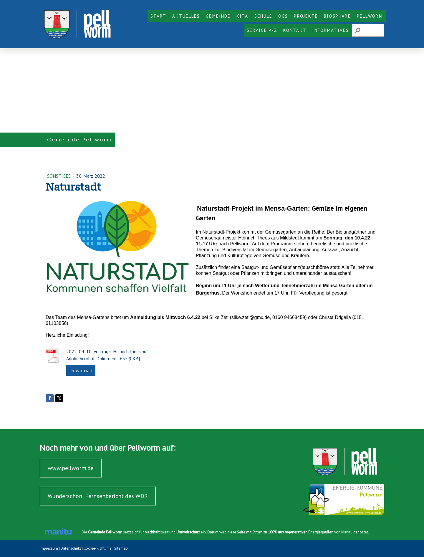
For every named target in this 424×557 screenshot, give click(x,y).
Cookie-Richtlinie (98, 548)
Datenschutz (71, 548)
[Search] (368, 30)
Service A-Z (262, 30)
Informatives (330, 30)
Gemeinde (218, 16)
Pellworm (370, 16)
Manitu (346, 532)
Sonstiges (59, 176)
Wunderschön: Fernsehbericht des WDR (98, 496)
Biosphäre (337, 16)
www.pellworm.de (71, 468)
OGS (283, 16)
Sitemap (121, 548)
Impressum (49, 548)
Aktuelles (186, 16)
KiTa (242, 16)
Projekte (306, 16)
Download (80, 370)
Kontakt (295, 30)
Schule (263, 16)
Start (158, 16)
